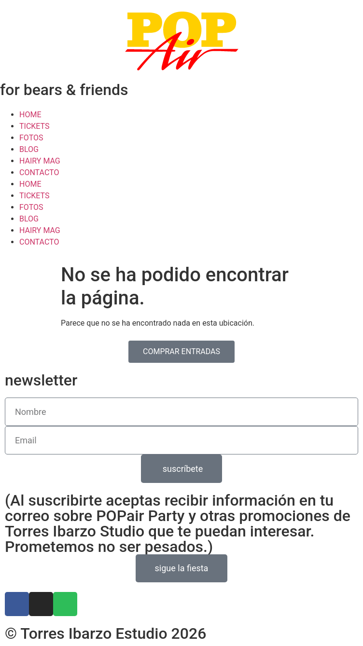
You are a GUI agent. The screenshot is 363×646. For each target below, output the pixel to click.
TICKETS (34, 126)
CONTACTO (39, 172)
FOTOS (31, 137)
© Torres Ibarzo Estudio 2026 (105, 633)
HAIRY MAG (39, 160)
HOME (30, 114)
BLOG (29, 149)
